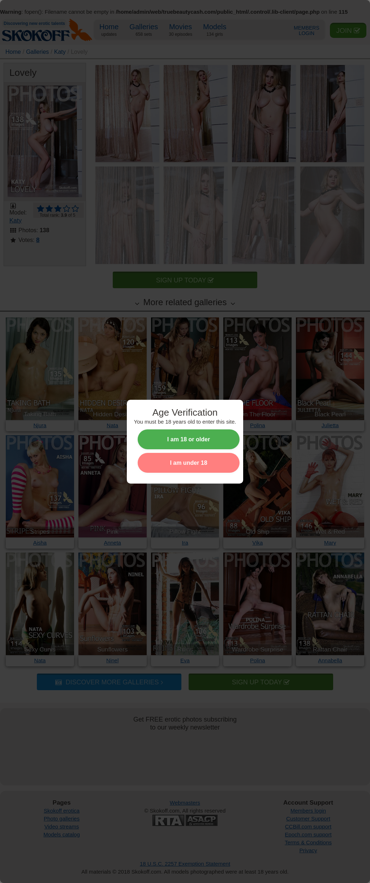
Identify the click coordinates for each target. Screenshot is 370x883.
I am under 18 (188, 463)
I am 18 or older (188, 439)
